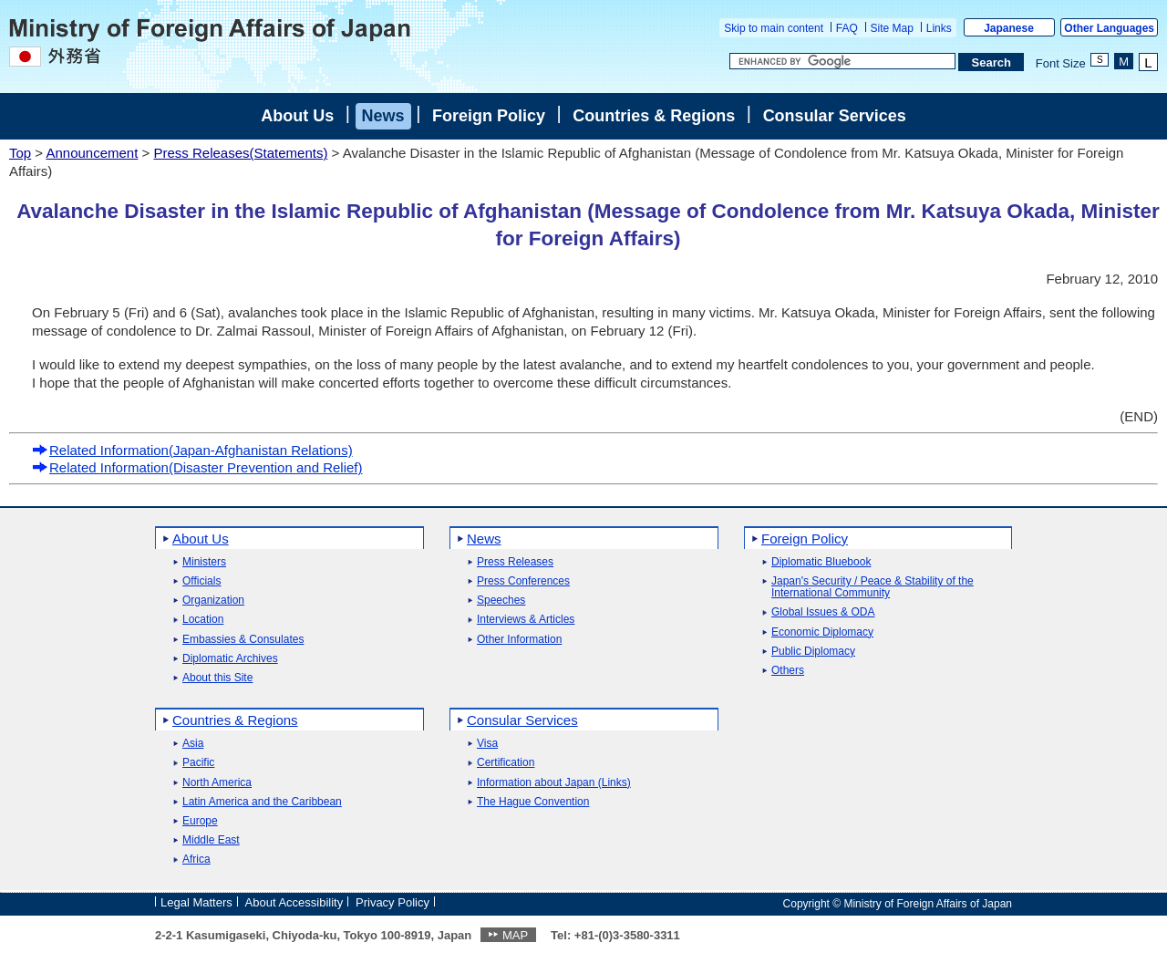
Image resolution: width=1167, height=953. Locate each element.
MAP (515, 935)
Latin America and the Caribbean (262, 802)
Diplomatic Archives (230, 659)
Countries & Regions (654, 116)
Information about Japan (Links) (554, 783)
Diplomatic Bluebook (821, 562)
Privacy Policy (392, 902)
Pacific (198, 763)
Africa (196, 859)
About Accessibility (294, 902)
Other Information (519, 640)
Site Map (892, 28)
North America (217, 783)
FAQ (847, 28)
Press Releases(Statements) (240, 153)
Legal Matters (196, 902)
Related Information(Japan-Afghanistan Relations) (192, 450)
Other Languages (1109, 28)
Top (20, 153)
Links (939, 28)
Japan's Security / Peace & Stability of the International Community (872, 587)
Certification (505, 763)
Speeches (501, 600)
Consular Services (834, 116)
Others (787, 671)
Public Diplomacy (813, 652)
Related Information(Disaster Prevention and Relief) (197, 467)
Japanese (1009, 28)
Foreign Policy (488, 116)
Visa (487, 744)
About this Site (217, 678)
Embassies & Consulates (243, 640)
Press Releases (515, 562)
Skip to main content (773, 28)
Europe (200, 821)
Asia (192, 744)
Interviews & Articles (525, 620)
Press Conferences (523, 581)
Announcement (92, 153)
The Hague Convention (533, 802)
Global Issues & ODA (822, 612)
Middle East (211, 840)
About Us (297, 116)
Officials (201, 581)
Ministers (204, 562)
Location (202, 620)
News (383, 116)
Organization (213, 600)
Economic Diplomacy (822, 632)
